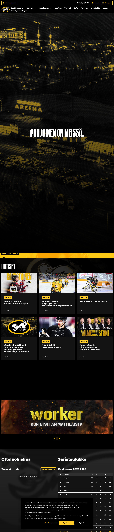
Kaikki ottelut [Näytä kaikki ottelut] (47, 469)
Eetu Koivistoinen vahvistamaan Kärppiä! (16, 302)
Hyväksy (66, 523)
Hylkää (81, 523)
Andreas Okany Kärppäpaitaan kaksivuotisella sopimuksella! (57, 303)
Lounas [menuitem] (106, 8)
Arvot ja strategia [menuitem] (19, 11)
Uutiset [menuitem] (58, 8)
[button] (54, 438)
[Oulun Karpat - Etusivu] (5, 9)
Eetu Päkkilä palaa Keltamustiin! (52, 346)
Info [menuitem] (76, 8)
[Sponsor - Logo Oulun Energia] (83, 3)
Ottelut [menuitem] (29, 8)
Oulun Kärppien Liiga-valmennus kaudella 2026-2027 (90, 347)
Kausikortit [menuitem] (44, 8)
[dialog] (57, 513)
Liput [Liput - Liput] (97, 3)
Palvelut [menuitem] (84, 8)
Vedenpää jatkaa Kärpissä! (93, 301)
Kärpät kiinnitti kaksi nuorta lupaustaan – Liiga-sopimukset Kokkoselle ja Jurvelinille (16, 348)
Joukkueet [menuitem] (16, 8)
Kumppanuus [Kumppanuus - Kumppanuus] (11, 3)
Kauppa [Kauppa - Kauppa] (108, 3)
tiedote (7, 297)
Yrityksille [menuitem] (95, 8)
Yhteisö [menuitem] (67, 8)
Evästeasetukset (51, 523)
